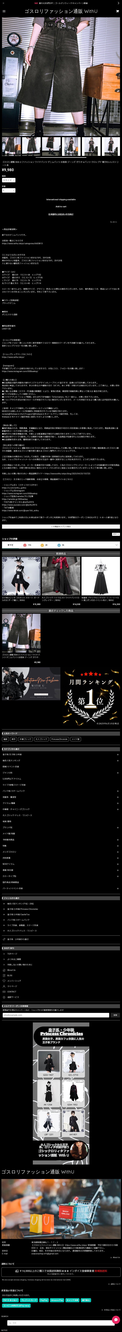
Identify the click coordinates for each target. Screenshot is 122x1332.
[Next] (118, 77)
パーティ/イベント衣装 (13, 888)
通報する (116, 534)
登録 (115, 1015)
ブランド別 (7, 827)
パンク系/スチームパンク (14, 791)
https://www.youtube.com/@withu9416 (19, 505)
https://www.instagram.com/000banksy (19, 493)
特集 (5, 846)
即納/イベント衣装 (11, 767)
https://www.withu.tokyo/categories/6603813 (22, 243)
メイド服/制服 (9, 834)
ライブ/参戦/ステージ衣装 (14, 785)
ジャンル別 (7, 773)
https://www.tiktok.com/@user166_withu (20, 510)
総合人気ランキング (11, 760)
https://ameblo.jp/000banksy (15, 499)
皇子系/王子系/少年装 (12, 754)
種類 (4, 176)
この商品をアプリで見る (61, 527)
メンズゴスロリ (9, 852)
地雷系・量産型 (9, 797)
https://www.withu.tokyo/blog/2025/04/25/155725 (67, 474)
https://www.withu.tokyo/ (13, 357)
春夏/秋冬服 (8, 870)
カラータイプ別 (9, 876)
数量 (4, 186)
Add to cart (61, 206)
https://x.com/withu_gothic (14, 488)
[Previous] (3, 77)
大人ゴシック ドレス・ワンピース (17, 815)
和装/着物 (7, 821)
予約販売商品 (8, 840)
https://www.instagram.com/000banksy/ (20, 371)
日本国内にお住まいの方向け (60, 214)
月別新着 (6, 858)
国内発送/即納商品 (11, 882)
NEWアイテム (8, 864)
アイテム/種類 (9, 803)
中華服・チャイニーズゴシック (16, 809)
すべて (10, 545)
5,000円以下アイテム (12, 779)
